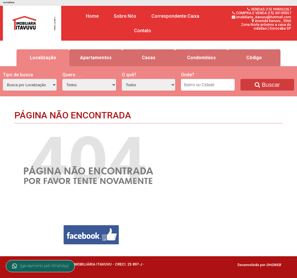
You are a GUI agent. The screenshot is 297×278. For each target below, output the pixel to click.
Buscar (267, 85)
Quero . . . (72, 74)
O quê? (129, 74)
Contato (142, 30)
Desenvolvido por (259, 265)
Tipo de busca (18, 74)
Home (92, 16)
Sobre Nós (125, 16)
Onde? (187, 74)
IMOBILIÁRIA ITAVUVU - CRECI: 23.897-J (108, 264)
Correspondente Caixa (175, 16)
